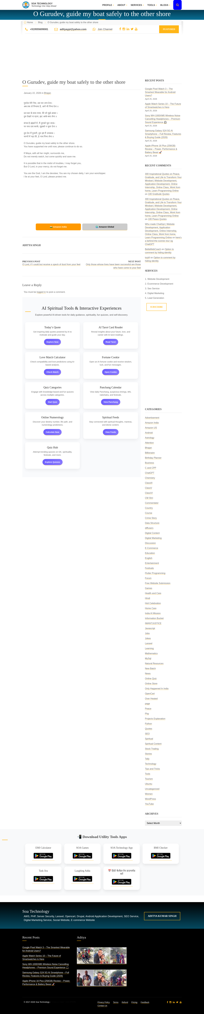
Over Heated (151, 698)
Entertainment (152, 563)
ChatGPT (149, 473)
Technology (150, 764)
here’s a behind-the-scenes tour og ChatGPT (163, 240)
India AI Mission (153, 613)
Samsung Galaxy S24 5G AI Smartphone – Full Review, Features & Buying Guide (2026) (163, 134)
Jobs (147, 633)
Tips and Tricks (152, 769)
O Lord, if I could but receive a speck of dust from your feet (51, 264)
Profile (107, 5)
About (121, 5)
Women (149, 794)
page (147, 703)
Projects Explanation (155, 718)
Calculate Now (52, 432)
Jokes (148, 638)
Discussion (150, 543)
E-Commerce (151, 548)
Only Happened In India (157, 688)
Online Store (151, 683)
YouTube (149, 804)
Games (148, 588)
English (148, 558)
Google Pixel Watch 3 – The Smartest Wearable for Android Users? (160, 92)
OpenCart (150, 693)
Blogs (164, 5)
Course (148, 513)
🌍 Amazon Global (100, 227)
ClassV (148, 488)
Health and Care (153, 593)
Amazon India (152, 423)
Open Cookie (111, 372)
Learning (149, 648)
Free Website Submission (157, 583)
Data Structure (152, 523)
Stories (148, 754)
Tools (151, 5)
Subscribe (156, 307)
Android (149, 433)
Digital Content (152, 533)
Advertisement (152, 417)
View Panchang (111, 402)
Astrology (149, 438)
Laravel (148, 643)
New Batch (150, 668)
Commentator (152, 503)
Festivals (149, 568)
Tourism (149, 779)
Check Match (52, 372)
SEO (147, 734)
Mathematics (151, 653)
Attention (149, 443)
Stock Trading (152, 749)
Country (149, 508)
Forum (148, 578)
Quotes (148, 729)
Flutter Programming (155, 573)
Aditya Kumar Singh (162, 916)
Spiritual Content (153, 744)
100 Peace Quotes (157, 219)
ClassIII (148, 483)
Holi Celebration (153, 603)
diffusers (149, 528)
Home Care (150, 608)
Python (148, 723)
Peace (148, 708)
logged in (41, 292)
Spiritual (149, 739)
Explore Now (52, 342)
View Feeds (110, 432)
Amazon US (151, 428)
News (148, 673)
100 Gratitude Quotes (158, 194)
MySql (148, 658)
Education (150, 553)
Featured (169, 29)
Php (147, 713)
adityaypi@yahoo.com (73, 29)
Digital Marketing (153, 538)
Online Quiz (151, 678)
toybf (147, 257)
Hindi (147, 598)
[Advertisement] (102, 59)
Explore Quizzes (52, 462)
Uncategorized (152, 789)
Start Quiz (52, 402)
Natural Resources (154, 663)
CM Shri (149, 498)
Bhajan (47, 93)
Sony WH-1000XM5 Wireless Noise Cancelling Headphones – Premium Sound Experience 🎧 (162, 118)
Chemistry (150, 478)
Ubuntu (148, 784)
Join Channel (105, 29)
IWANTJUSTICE (153, 623)
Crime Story (151, 518)
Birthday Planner (153, 458)
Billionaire (150, 453)
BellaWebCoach (153, 249)
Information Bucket (154, 618)
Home (30, 22)
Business (149, 463)
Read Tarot (111, 342)
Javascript (150, 628)
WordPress (150, 799)
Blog (40, 22)
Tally (147, 759)
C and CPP (150, 468)
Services (136, 5)
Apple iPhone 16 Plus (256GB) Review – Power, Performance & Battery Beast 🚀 (161, 149)
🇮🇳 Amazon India (62, 227)
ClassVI (149, 493)
